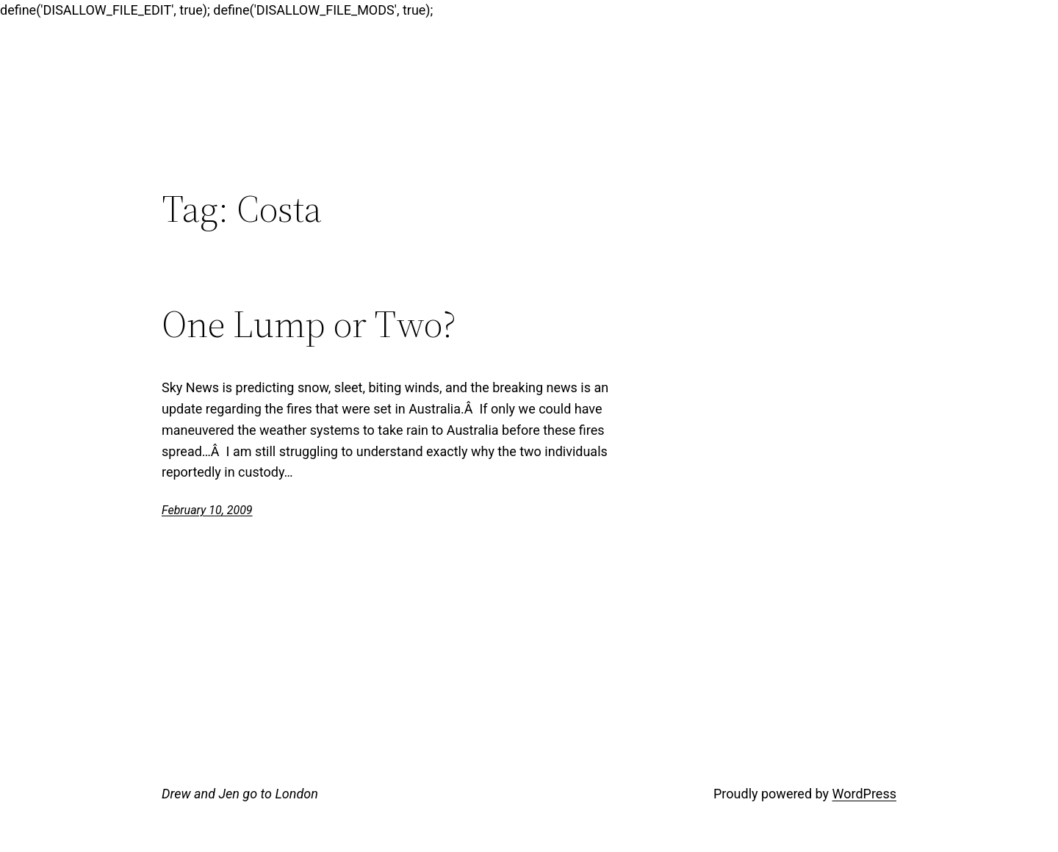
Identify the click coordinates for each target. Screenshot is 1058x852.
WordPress (864, 793)
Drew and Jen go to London (240, 793)
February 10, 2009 (207, 510)
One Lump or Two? (309, 324)
